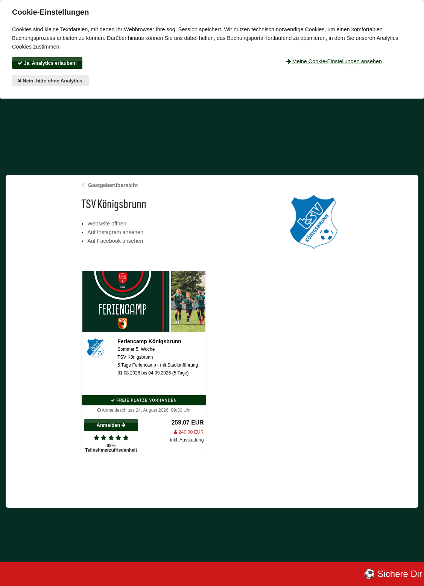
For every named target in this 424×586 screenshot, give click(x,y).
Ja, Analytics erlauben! (47, 63)
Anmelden (111, 425)
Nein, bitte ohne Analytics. (51, 81)
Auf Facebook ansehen (115, 241)
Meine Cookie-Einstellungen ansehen (334, 61)
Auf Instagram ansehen (115, 232)
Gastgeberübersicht (113, 185)
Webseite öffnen (106, 224)
